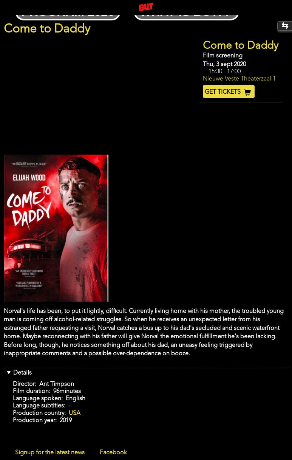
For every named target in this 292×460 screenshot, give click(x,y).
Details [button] (22, 373)
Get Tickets (229, 92)
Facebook (113, 453)
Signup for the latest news (50, 453)
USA (74, 413)
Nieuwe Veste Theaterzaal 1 (239, 79)
